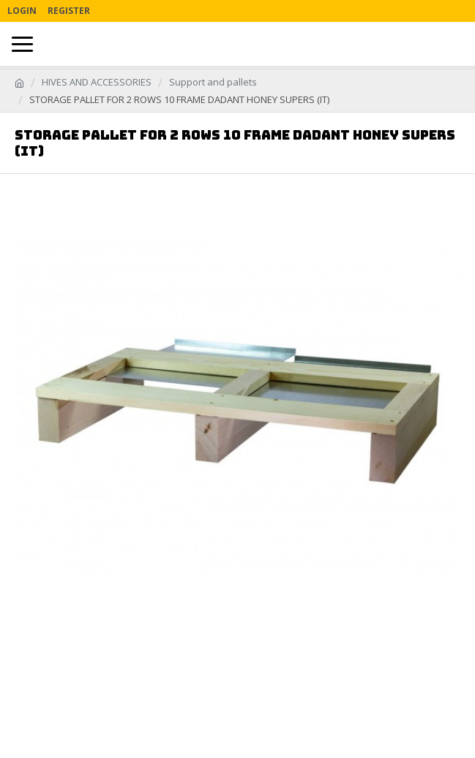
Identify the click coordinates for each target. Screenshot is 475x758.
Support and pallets (213, 81)
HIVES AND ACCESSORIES (97, 81)
